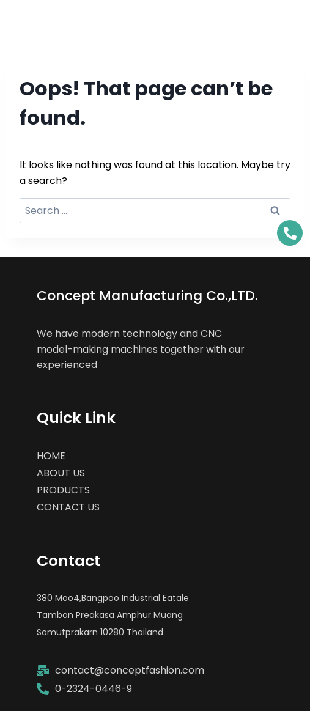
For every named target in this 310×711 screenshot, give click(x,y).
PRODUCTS (63, 490)
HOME (51, 456)
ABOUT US (61, 473)
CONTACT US (68, 507)
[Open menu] (287, 20)
